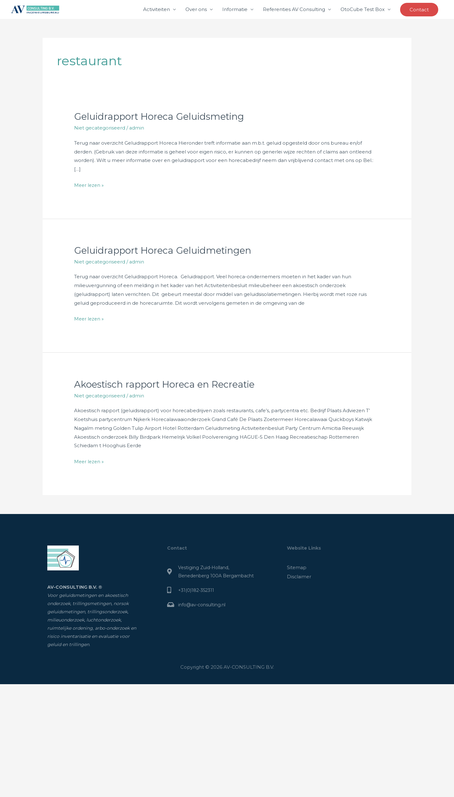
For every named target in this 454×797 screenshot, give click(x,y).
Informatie (234, 9)
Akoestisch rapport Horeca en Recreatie (167, 384)
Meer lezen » (89, 184)
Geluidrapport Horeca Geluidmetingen (165, 250)
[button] (419, 9)
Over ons (196, 9)
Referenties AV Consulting (294, 9)
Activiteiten (156, 9)
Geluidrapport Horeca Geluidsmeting (161, 116)
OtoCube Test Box (362, 9)
